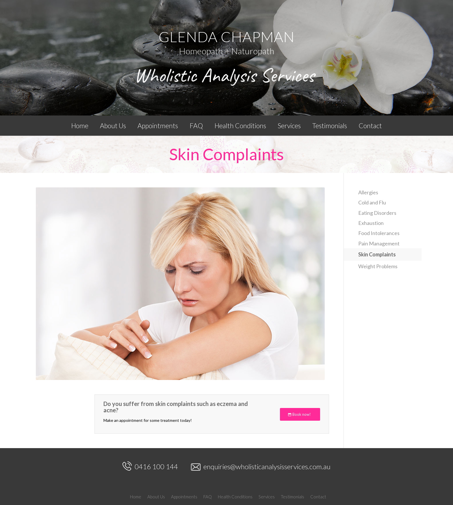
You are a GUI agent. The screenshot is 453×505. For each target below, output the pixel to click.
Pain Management (379, 243)
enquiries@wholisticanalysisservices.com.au (261, 467)
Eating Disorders (377, 213)
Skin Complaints (226, 154)
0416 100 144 (150, 466)
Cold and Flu (372, 202)
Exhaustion (371, 223)
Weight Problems (378, 266)
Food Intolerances (379, 233)
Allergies (368, 192)
